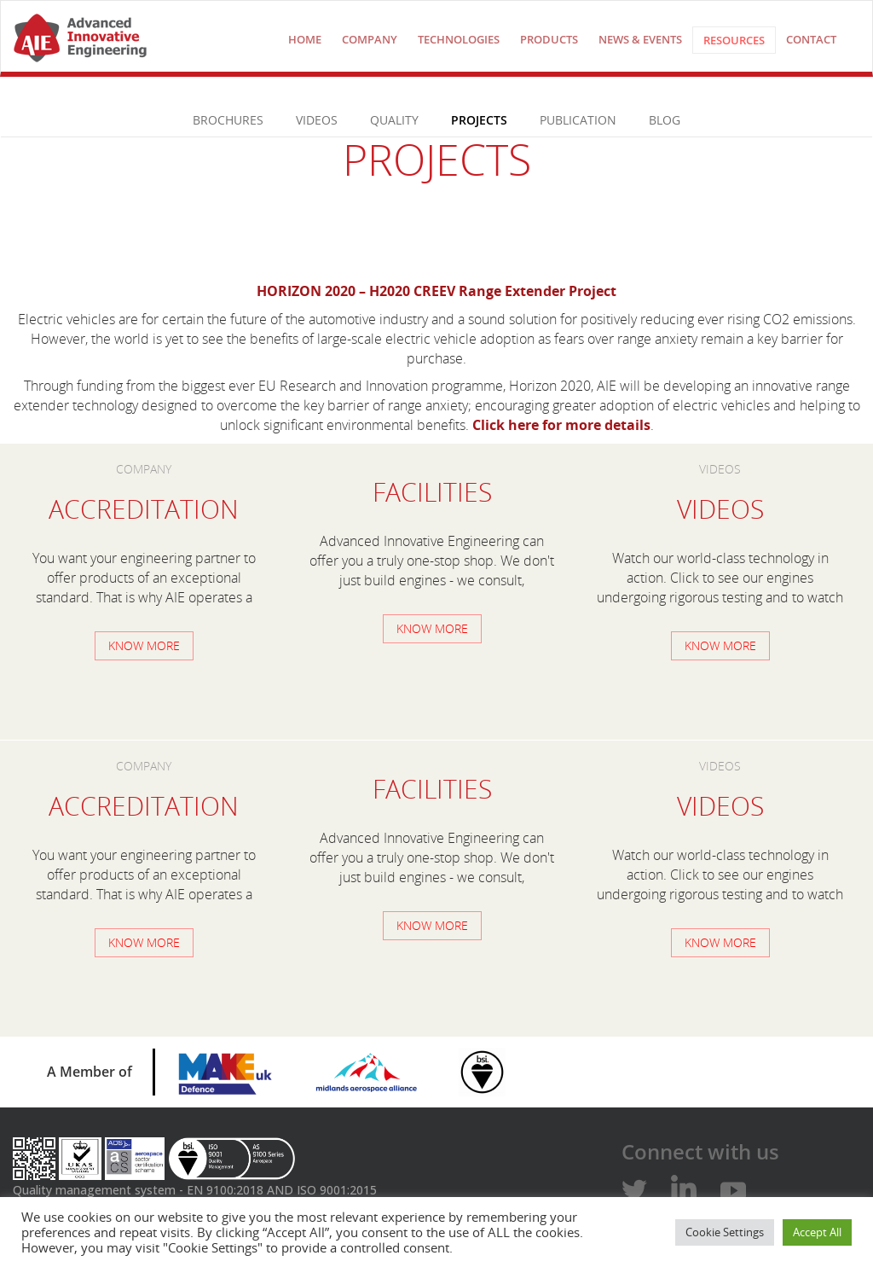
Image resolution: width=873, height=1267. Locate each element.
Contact (811, 39)
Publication (578, 120)
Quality (394, 120)
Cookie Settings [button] (724, 1232)
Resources (734, 40)
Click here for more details (561, 425)
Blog (664, 120)
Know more (144, 645)
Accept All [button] (817, 1232)
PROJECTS (479, 120)
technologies (459, 39)
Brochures (228, 120)
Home (304, 39)
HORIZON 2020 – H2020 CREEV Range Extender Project (436, 291)
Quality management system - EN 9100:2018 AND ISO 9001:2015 (195, 1190)
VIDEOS (317, 120)
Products (549, 39)
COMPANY (369, 39)
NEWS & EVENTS (640, 39)
